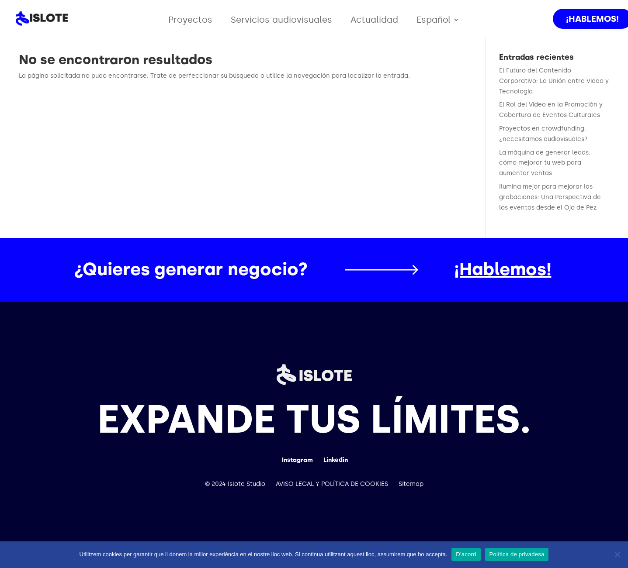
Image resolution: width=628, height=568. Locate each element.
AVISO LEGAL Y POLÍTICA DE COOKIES (332, 484)
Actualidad (374, 21)
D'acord (466, 554)
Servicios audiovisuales (281, 21)
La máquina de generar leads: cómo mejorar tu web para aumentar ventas (544, 163)
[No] (617, 554)
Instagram (297, 460)
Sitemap (411, 484)
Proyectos (190, 21)
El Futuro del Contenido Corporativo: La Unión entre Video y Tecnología (554, 81)
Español (433, 21)
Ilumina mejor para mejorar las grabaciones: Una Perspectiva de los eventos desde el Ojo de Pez (550, 197)
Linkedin (335, 460)
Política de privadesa (517, 554)
